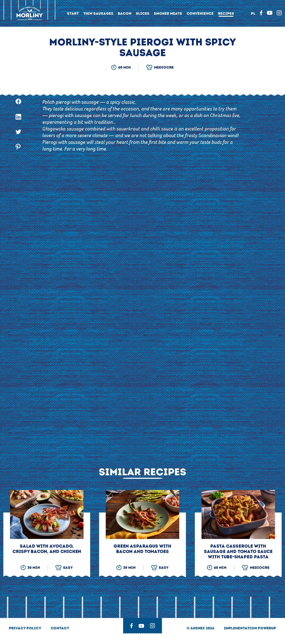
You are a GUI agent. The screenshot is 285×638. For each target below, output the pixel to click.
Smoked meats (168, 13)
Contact (60, 628)
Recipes (226, 13)
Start (73, 13)
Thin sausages (98, 13)
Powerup (267, 628)
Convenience (200, 13)
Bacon (124, 13)
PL (253, 13)
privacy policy (25, 628)
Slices (142, 13)
